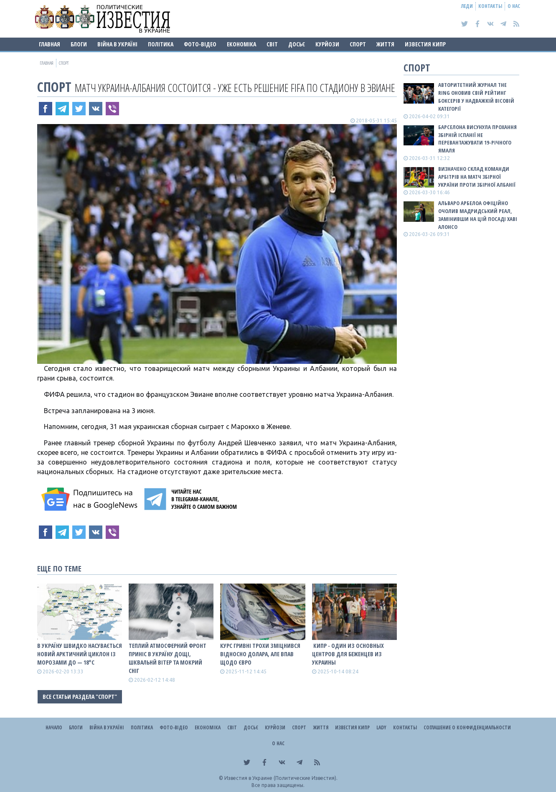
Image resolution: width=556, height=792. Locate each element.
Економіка (241, 44)
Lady (381, 727)
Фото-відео (200, 44)
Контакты (490, 6)
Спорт (358, 44)
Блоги (79, 44)
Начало (54, 727)
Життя (385, 44)
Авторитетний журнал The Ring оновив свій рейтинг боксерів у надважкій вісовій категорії (476, 96)
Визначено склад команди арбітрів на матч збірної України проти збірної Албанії (476, 176)
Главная (49, 44)
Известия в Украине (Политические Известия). (281, 778)
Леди (467, 6)
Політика (160, 44)
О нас (514, 6)
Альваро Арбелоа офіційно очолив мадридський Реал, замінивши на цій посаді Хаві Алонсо (477, 215)
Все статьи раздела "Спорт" (80, 697)
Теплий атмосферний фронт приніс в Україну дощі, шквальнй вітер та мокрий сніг (167, 658)
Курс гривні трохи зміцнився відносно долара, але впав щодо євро (260, 654)
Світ (272, 44)
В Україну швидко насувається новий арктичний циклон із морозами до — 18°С (79, 654)
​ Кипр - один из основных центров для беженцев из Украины (348, 654)
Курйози (327, 44)
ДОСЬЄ (296, 44)
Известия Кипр (425, 44)
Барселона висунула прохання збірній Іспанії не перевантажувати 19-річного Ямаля (477, 139)
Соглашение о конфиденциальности (467, 727)
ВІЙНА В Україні (117, 44)
